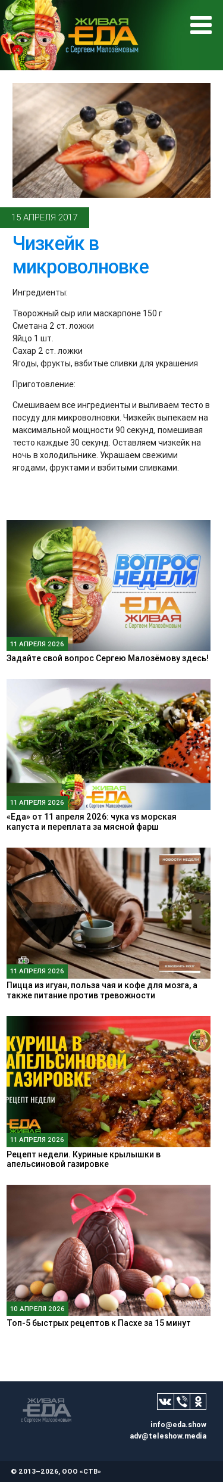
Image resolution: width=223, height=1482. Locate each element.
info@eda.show (178, 1424)
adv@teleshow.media (168, 1435)
